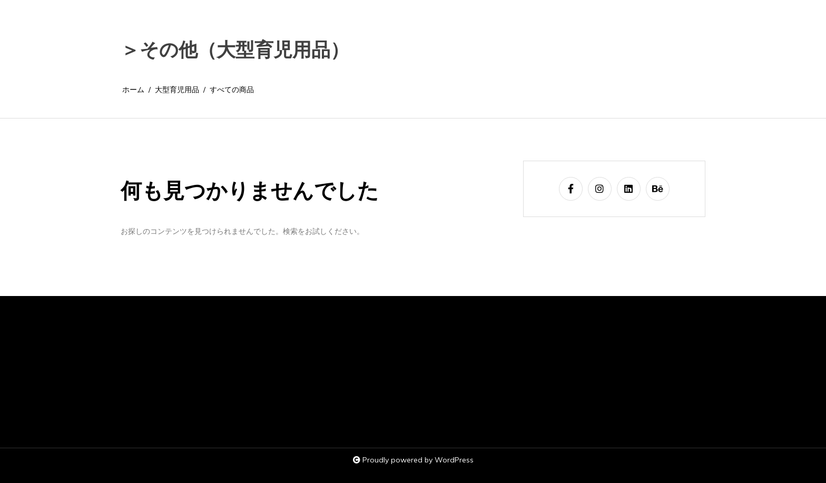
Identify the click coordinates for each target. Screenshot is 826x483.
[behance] (658, 189)
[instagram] (600, 189)
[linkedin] (629, 189)
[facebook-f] (571, 189)
